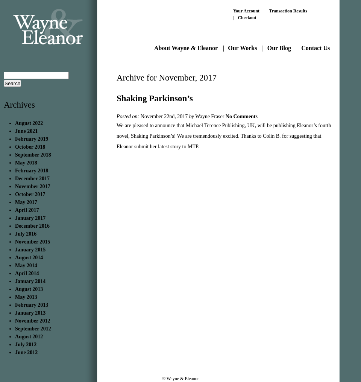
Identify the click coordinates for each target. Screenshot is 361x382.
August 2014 (29, 257)
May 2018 (26, 163)
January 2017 (30, 218)
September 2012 (33, 329)
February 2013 (31, 305)
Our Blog (279, 48)
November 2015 (32, 242)
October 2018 (30, 147)
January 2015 (30, 250)
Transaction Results (288, 11)
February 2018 (31, 170)
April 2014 (27, 273)
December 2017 (32, 178)
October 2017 (30, 194)
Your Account (246, 11)
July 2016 (25, 234)
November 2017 (32, 186)
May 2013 (26, 297)
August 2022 (29, 123)
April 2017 (27, 210)
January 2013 (30, 313)
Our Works (242, 48)
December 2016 (32, 226)
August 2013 (29, 289)
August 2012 (29, 336)
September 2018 (33, 155)
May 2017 (26, 202)
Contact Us (315, 48)
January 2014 (30, 281)
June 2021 (26, 131)
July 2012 (25, 344)
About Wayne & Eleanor (186, 48)
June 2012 (26, 352)
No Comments (242, 116)
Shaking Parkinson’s (155, 98)
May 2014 (26, 265)
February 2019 (31, 139)
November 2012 (32, 321)
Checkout (247, 17)
